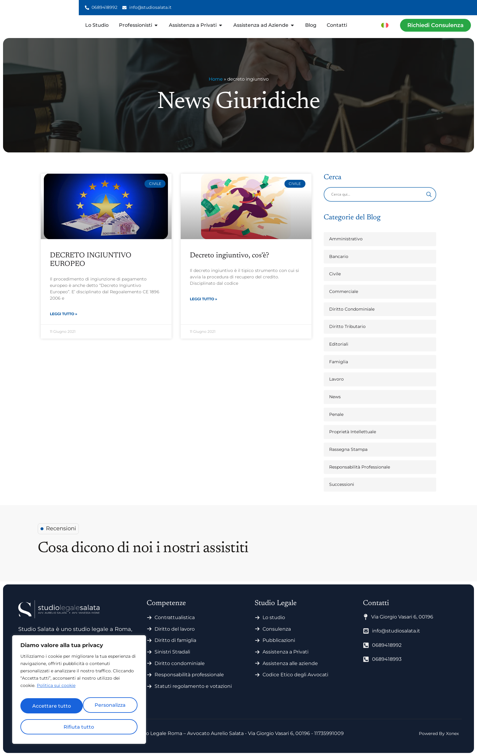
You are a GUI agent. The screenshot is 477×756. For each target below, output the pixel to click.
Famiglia (338, 361)
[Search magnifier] (429, 194)
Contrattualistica (175, 617)
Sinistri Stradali (172, 652)
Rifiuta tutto (107, 707)
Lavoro (336, 379)
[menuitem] (385, 25)
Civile (335, 274)
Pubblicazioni (279, 640)
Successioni (341, 484)
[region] (79, 692)
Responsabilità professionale (189, 675)
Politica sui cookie (56, 691)
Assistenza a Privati (285, 652)
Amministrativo (346, 239)
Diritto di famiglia (175, 640)
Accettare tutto (79, 726)
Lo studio (274, 617)
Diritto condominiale (180, 663)
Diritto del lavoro (175, 629)
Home (216, 79)
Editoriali (338, 344)
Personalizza (49, 707)
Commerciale (343, 291)
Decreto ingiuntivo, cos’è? (229, 255)
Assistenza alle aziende (290, 663)
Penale (336, 414)
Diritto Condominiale (351, 309)
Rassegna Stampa (348, 449)
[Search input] (377, 194)
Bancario (338, 256)
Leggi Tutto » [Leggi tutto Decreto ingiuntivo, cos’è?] (203, 299)
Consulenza (277, 629)
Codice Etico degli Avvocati (295, 675)
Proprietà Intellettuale (352, 431)
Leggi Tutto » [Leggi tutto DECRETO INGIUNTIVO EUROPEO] (63, 314)
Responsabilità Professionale (359, 467)
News (335, 396)
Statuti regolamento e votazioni (193, 686)
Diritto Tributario (347, 326)
